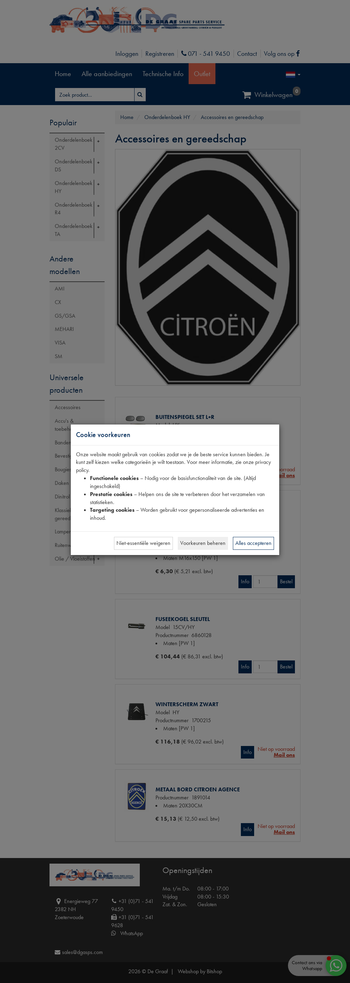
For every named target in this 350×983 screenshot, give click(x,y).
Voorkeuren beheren (203, 543)
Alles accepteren (253, 543)
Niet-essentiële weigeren (143, 543)
